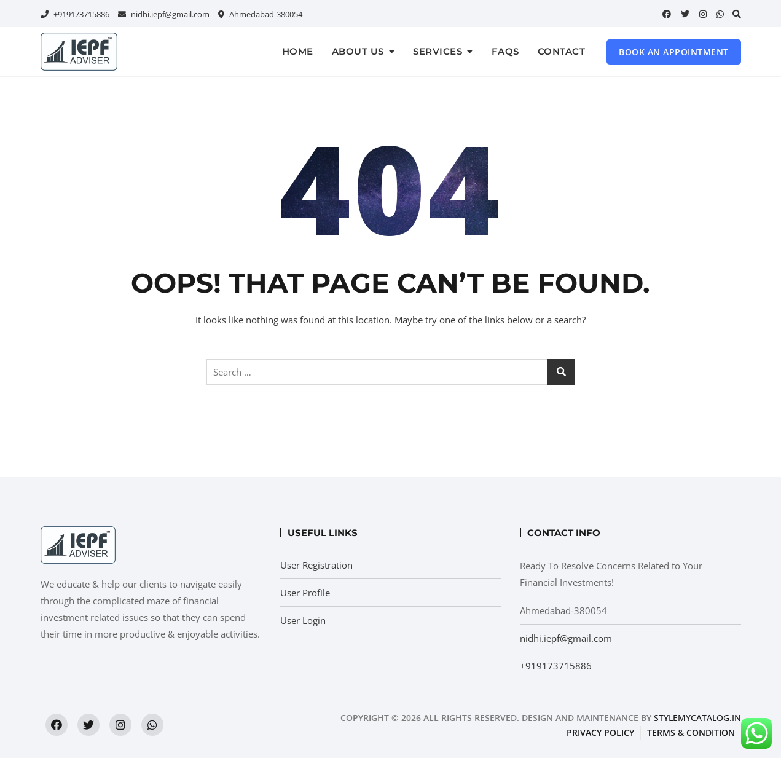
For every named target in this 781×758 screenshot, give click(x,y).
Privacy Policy (600, 732)
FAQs (505, 51)
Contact (562, 51)
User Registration (316, 565)
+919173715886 (75, 14)
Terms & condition (691, 732)
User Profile (305, 592)
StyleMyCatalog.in (697, 718)
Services (437, 51)
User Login (303, 620)
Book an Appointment (674, 52)
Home (297, 51)
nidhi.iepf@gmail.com (164, 14)
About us (358, 51)
